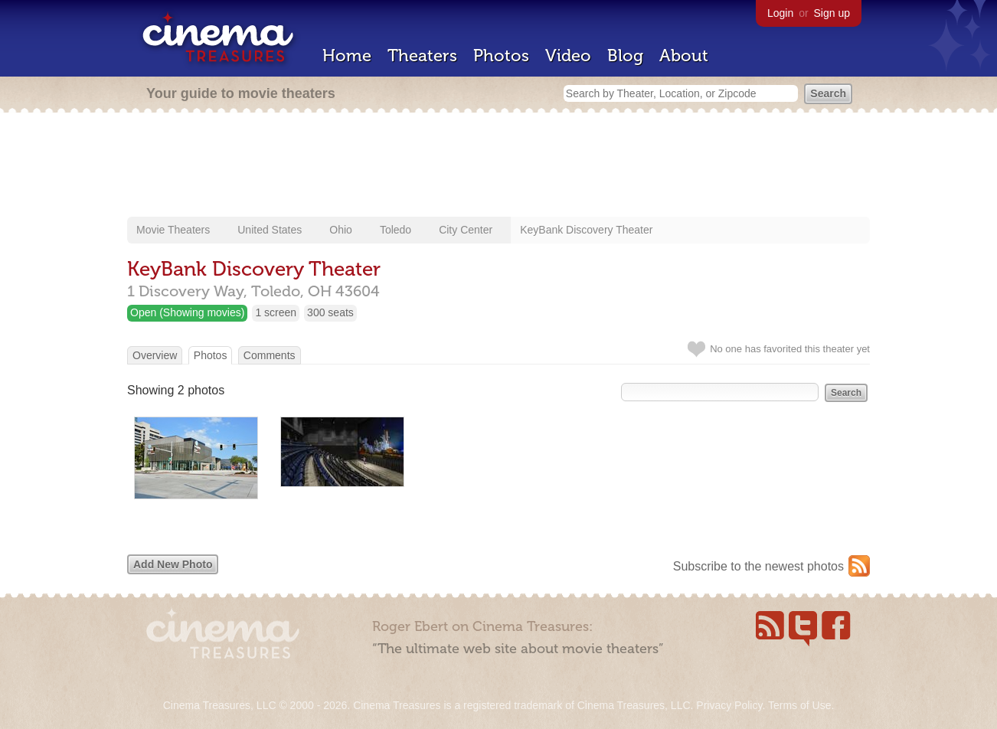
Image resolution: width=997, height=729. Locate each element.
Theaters (422, 55)
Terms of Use (799, 705)
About (683, 55)
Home (346, 55)
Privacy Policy (729, 705)
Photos (501, 55)
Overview (154, 355)
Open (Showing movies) (187, 312)
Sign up (832, 13)
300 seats (330, 312)
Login (780, 13)
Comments (270, 355)
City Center (465, 230)
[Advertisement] (498, 166)
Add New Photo (172, 564)
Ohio (340, 230)
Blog (625, 55)
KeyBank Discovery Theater (586, 230)
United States (269, 230)
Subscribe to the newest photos (758, 566)
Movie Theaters (173, 230)
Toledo (395, 230)
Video (568, 55)
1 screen (275, 312)
